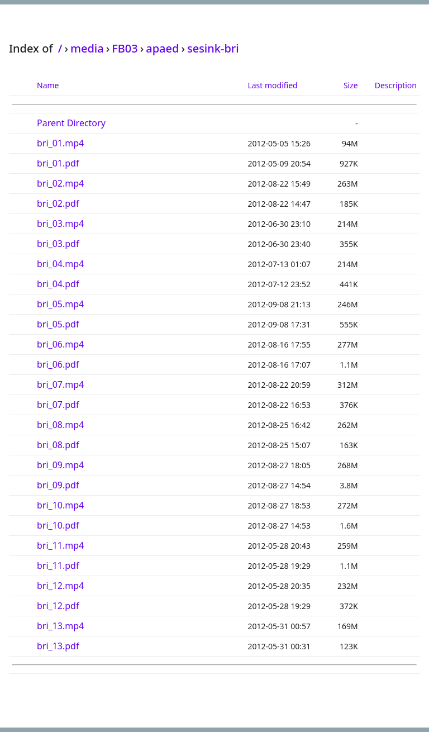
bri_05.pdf (58, 324)
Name (48, 85)
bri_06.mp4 (60, 344)
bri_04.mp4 (60, 264)
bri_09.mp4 (60, 465)
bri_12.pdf (58, 606)
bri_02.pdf (58, 203)
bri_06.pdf (58, 364)
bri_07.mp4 (60, 384)
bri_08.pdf (58, 445)
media (87, 48)
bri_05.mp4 (60, 304)
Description (396, 85)
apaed (162, 48)
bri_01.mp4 (60, 143)
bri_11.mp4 (60, 545)
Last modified (272, 85)
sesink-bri (213, 48)
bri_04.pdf (58, 284)
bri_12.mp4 (60, 585)
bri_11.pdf (58, 565)
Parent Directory (71, 123)
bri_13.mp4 (60, 626)
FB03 (125, 48)
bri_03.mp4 (60, 223)
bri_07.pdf (58, 404)
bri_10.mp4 (60, 505)
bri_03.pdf (58, 243)
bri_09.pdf (58, 485)
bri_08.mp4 (60, 425)
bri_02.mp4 (60, 183)
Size (351, 85)
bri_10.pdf (58, 525)
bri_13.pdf (58, 646)
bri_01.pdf (58, 163)
